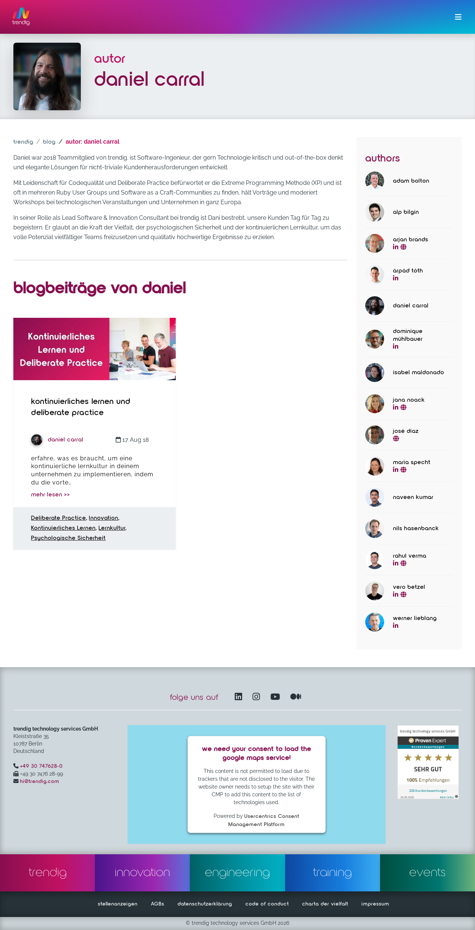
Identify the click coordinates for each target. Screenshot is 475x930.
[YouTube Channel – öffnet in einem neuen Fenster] (276, 697)
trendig (23, 142)
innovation (142, 873)
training (332, 873)
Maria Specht (412, 463)
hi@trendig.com (39, 781)
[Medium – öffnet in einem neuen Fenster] (295, 697)
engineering (237, 873)
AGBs (157, 904)
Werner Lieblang (415, 618)
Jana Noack (409, 400)
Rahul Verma (409, 556)
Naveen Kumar (413, 497)
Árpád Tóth (408, 271)
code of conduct (267, 904)
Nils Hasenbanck (416, 529)
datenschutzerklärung (205, 904)
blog (49, 142)
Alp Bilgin (406, 212)
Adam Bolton (411, 181)
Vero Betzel (409, 587)
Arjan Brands (410, 240)
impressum (375, 904)
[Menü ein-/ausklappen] (458, 17)
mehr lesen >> (50, 495)
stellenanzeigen (118, 904)
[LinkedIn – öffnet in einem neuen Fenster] (240, 697)
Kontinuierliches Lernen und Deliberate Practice (81, 407)
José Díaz (406, 431)
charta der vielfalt (325, 904)
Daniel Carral (57, 440)
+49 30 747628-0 (41, 766)
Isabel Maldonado (418, 373)
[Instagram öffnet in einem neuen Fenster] (258, 697)
